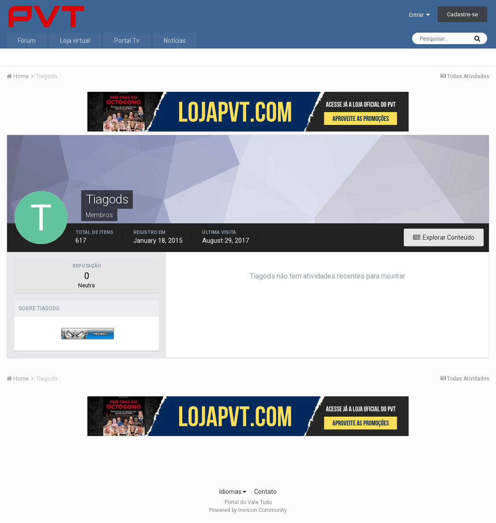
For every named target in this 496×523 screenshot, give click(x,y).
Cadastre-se (462, 14)
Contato (265, 491)
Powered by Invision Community (248, 510)
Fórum (27, 40)
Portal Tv (126, 40)
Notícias (175, 40)
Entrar (419, 14)
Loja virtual (75, 40)
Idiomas (232, 491)
